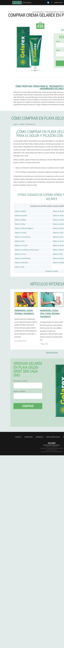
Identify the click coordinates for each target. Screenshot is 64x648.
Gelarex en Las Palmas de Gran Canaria (27, 250)
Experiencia (39, 437)
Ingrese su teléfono (19, 391)
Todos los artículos (52, 352)
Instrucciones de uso (53, 437)
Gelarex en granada (21, 215)
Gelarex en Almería (20, 233)
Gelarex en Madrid (20, 211)
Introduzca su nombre (20, 381)
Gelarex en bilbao (20, 224)
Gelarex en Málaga (20, 220)
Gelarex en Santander (21, 262)
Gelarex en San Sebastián (22, 258)
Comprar (28, 406)
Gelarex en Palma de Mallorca (24, 228)
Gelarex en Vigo (19, 267)
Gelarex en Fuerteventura (23, 237)
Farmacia (18, 437)
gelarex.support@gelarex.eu (51, 445)
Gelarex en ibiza (19, 241)
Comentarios (28, 437)
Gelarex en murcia (20, 254)
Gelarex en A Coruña (21, 245)
